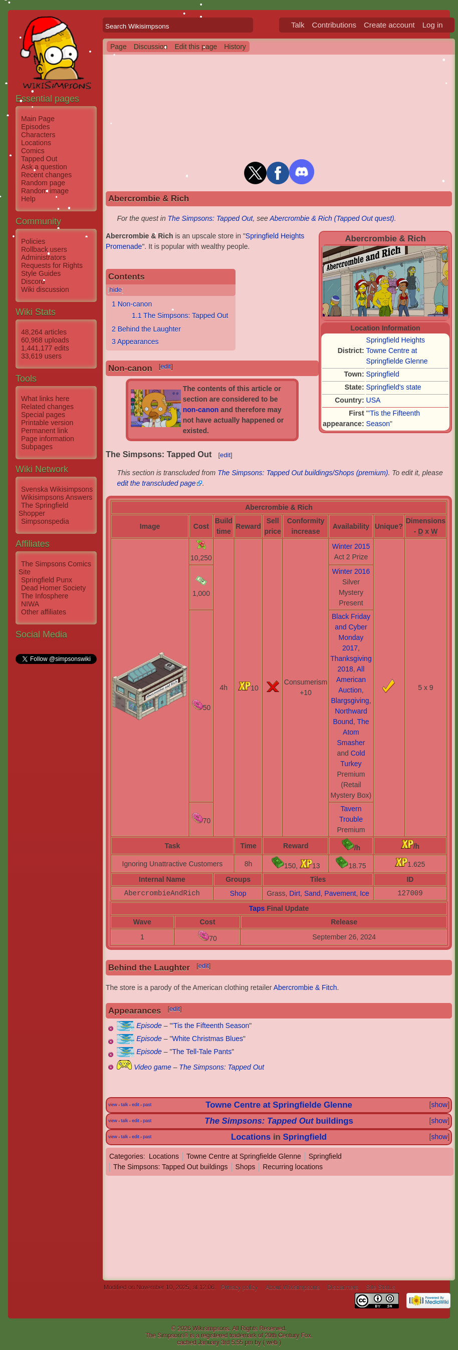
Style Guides (41, 273)
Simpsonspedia (45, 521)
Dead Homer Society (53, 588)
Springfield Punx (46, 580)
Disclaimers (342, 1287)
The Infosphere (44, 596)
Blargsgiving (350, 701)
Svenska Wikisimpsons (57, 489)
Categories (126, 1156)
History (235, 47)
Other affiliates (43, 612)
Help (28, 199)
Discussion (151, 47)
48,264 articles (44, 332)
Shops (246, 1167)
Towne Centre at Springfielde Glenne (278, 1105)
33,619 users (41, 356)
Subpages (37, 447)
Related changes (47, 407)
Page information (47, 439)
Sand (312, 893)
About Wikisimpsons (293, 1287)
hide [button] (115, 289)
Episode (149, 1026)
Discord (33, 281)
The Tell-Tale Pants (202, 1052)
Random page (43, 183)
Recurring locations (293, 1167)
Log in (432, 25)
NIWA (30, 604)
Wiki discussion (45, 289)
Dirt (294, 893)
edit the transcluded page (156, 483)
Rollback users (44, 249)
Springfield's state (393, 387)
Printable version (47, 423)
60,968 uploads (45, 340)
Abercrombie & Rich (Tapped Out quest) (332, 218)
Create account (389, 25)
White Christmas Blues (207, 1039)
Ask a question (44, 167)
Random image (45, 191)
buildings (278, 1121)
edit (165, 366)
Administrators (43, 257)
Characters (38, 135)
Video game (152, 1067)
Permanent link (44, 431)
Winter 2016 (351, 571)
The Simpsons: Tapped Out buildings (170, 1167)
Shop (238, 893)
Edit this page (195, 47)
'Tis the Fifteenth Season (210, 1026)
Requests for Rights (52, 265)
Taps (257, 908)
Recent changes (46, 175)
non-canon (201, 410)
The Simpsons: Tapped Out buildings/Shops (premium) (302, 473)
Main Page (38, 119)
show (439, 1105)
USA (373, 400)
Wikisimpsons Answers (56, 497)
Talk (298, 25)
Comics (33, 151)
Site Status (380, 1287)
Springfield (382, 374)
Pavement (340, 893)
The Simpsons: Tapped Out (210, 218)
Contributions (334, 25)
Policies (33, 241)
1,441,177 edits (45, 348)
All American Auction (351, 679)
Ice (364, 893)
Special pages (43, 415)
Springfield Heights (395, 340)
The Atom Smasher (353, 732)
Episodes (35, 127)
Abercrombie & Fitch (305, 987)
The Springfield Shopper (43, 509)
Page (118, 47)
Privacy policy (239, 1287)
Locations (36, 143)
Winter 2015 (351, 546)
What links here (45, 399)
